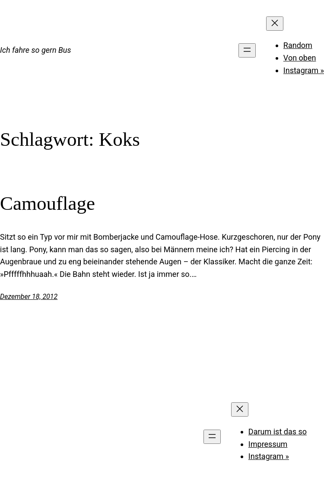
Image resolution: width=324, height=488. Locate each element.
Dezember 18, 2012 (28, 296)
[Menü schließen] (274, 23)
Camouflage (47, 203)
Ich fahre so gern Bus (35, 50)
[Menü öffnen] (247, 50)
